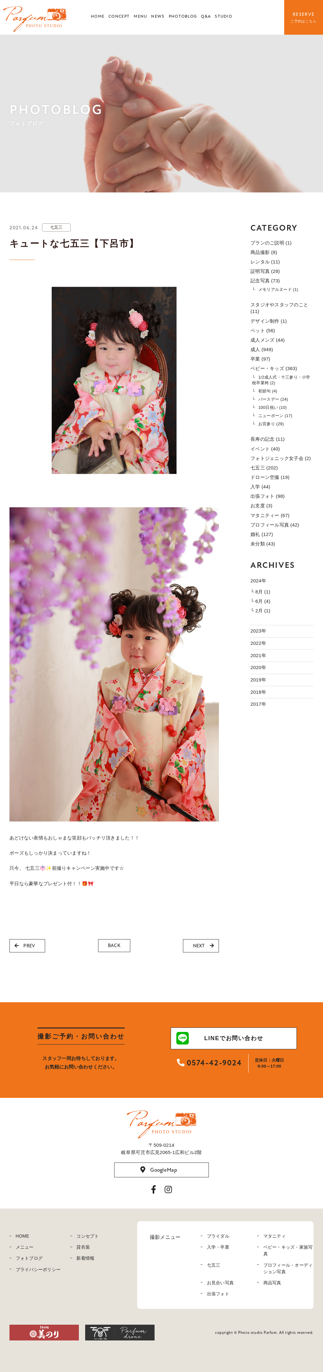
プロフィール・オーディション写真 (288, 1268)
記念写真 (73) (265, 280)
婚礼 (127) (261, 534)
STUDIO (223, 16)
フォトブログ (29, 1258)
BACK (114, 945)
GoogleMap (158, 1169)
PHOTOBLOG (183, 16)
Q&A (206, 16)
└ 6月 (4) (260, 601)
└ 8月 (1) (260, 591)
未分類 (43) (262, 543)
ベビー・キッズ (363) (273, 368)
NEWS (157, 16)
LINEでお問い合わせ (219, 1038)
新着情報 (85, 1258)
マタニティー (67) (270, 515)
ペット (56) (262, 330)
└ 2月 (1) (260, 610)
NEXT (203, 946)
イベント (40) (265, 448)
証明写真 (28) (265, 271)
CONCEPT (119, 16)
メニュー (25, 1247)
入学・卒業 (218, 1247)
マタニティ (274, 1236)
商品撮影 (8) (263, 252)
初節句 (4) (267, 391)
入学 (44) (260, 486)
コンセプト (87, 1236)
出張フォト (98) (267, 496)
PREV (25, 946)
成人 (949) (261, 349)
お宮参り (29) (271, 423)
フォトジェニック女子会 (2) (280, 458)
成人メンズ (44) (267, 340)
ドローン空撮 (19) (270, 477)
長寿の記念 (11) (267, 439)
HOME (97, 16)
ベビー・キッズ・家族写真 (288, 1250)
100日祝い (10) (272, 407)
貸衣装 (83, 1247)
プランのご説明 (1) (270, 242)
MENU (140, 16)
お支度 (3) (261, 505)
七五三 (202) (264, 467)
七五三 (213, 1265)
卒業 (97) (260, 359)
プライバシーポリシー (38, 1269)
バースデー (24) (273, 399)
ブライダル (218, 1236)
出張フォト (218, 1293)
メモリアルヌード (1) (278, 289)
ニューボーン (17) (275, 415)
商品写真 (272, 1282)
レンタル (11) (265, 261)
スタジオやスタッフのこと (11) (279, 308)
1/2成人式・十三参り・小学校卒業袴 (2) (281, 380)
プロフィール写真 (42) (274, 524)
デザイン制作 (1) (268, 321)
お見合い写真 (220, 1282)
